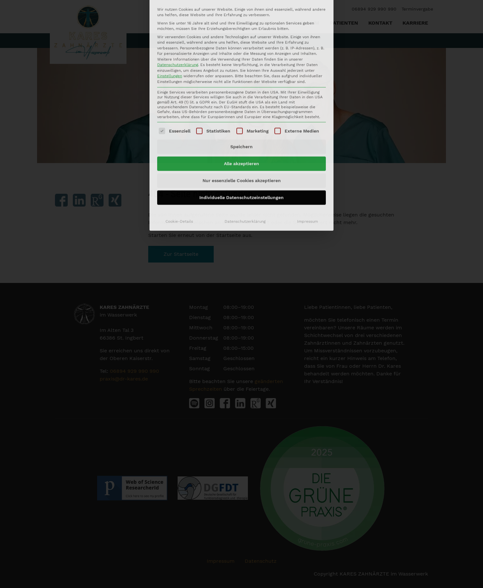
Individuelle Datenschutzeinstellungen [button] (241, 126)
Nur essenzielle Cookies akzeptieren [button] (242, 109)
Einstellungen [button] (169, 4)
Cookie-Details (179, 150)
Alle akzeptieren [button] (241, 92)
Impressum (307, 150)
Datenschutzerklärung (245, 150)
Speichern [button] (241, 75)
